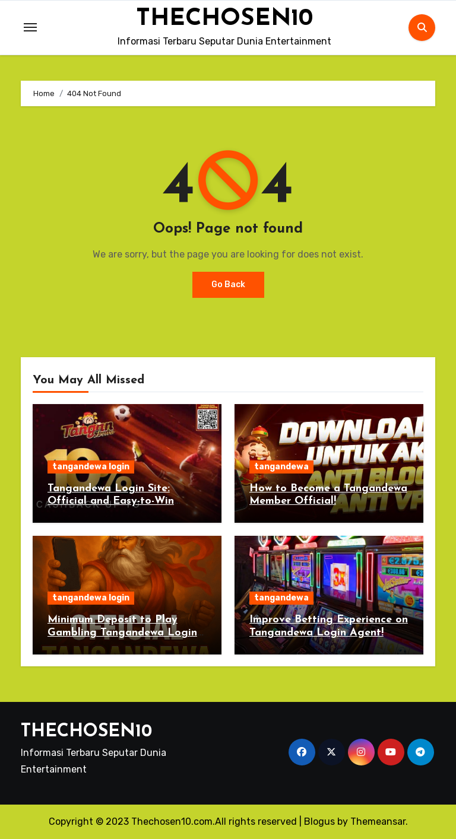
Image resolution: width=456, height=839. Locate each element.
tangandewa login (90, 467)
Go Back (228, 284)
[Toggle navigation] (30, 27)
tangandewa (281, 467)
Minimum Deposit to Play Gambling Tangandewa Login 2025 (122, 632)
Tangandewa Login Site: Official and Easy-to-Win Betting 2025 (111, 501)
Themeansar (378, 821)
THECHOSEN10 (224, 19)
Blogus (319, 821)
